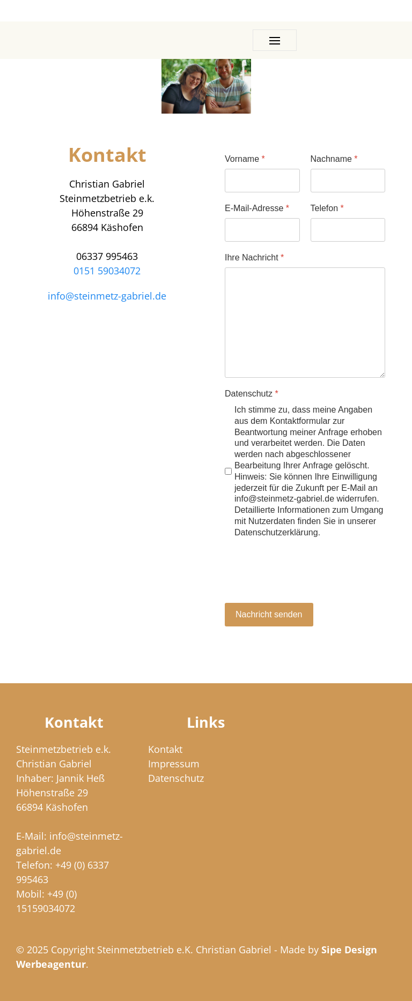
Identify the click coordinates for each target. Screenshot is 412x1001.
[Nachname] (348, 180)
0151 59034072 (107, 270)
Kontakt (165, 749)
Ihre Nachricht (254, 257)
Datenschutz (251, 393)
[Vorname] (262, 180)
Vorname (245, 158)
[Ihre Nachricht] (305, 322)
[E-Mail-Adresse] (262, 230)
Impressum (174, 763)
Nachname (334, 158)
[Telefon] (348, 230)
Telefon (327, 208)
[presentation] (306, 571)
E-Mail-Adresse (257, 208)
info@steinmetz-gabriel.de (107, 295)
